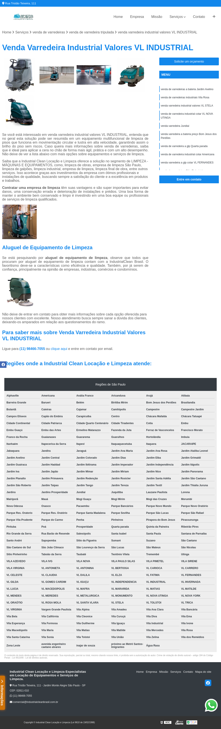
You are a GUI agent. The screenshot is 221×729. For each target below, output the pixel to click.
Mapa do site (203, 671)
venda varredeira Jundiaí (175, 125)
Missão (156, 17)
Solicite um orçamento (189, 61)
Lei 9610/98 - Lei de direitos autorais (29, 658)
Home (118, 17)
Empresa (137, 17)
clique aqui (59, 349)
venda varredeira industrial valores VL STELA (187, 105)
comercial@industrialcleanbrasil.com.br (34, 702)
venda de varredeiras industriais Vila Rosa (185, 97)
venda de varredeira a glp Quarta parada (184, 146)
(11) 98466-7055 (32, 349)
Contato (199, 17)
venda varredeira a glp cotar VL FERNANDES (187, 162)
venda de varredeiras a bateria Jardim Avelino (187, 89)
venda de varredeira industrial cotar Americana (187, 154)
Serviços (176, 17)
